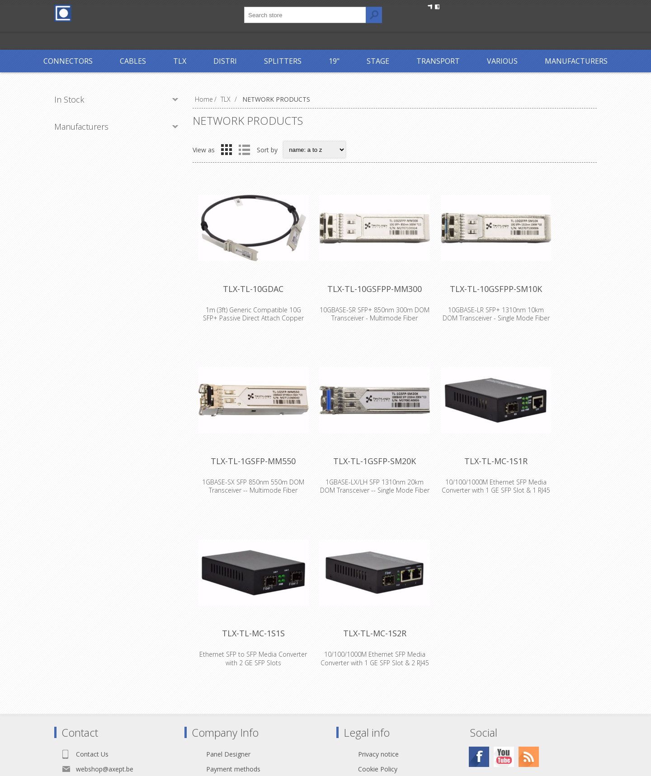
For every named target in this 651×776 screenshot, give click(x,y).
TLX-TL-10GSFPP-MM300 (395, 306)
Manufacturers (81, 126)
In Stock (69, 99)
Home (204, 99)
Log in (485, 12)
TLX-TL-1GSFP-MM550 (259, 492)
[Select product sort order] (314, 149)
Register (448, 12)
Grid (226, 149)
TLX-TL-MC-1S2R (394, 678)
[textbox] (305, 15)
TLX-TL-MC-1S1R (529, 492)
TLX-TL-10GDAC (260, 306)
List (244, 149)
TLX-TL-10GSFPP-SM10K (529, 306)
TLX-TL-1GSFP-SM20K (395, 492)
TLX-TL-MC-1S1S (260, 678)
